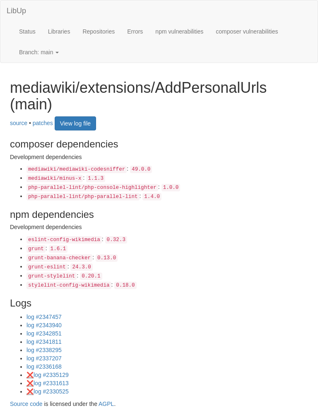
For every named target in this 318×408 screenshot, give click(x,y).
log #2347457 (44, 317)
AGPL (106, 404)
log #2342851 (44, 333)
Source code (26, 404)
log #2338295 (44, 350)
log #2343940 (44, 325)
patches (43, 123)
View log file (75, 123)
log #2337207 (44, 358)
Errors (135, 31)
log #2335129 (51, 375)
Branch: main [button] (39, 52)
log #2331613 (51, 383)
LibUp (16, 11)
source (18, 123)
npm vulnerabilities (179, 31)
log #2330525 (51, 391)
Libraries (59, 31)
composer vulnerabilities (247, 31)
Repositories (98, 31)
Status (27, 31)
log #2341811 (44, 341)
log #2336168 (44, 366)
